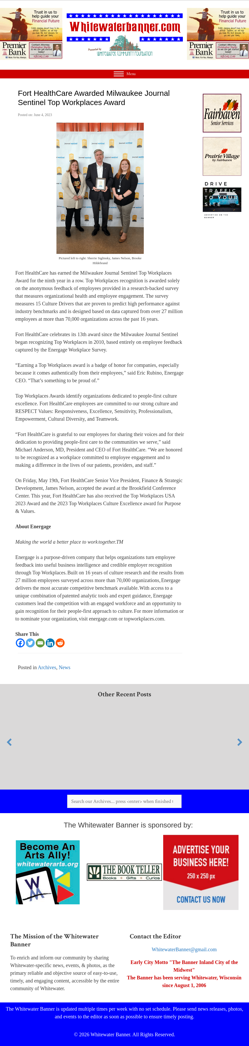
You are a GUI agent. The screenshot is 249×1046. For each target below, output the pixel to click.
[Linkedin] (50, 642)
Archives (47, 667)
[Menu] (125, 74)
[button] (9, 742)
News (64, 667)
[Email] (40, 642)
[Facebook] (20, 642)
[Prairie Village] (222, 174)
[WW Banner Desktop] (31, 58)
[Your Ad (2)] (222, 217)
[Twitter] (30, 642)
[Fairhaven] (222, 130)
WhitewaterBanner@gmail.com (184, 949)
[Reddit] (60, 642)
